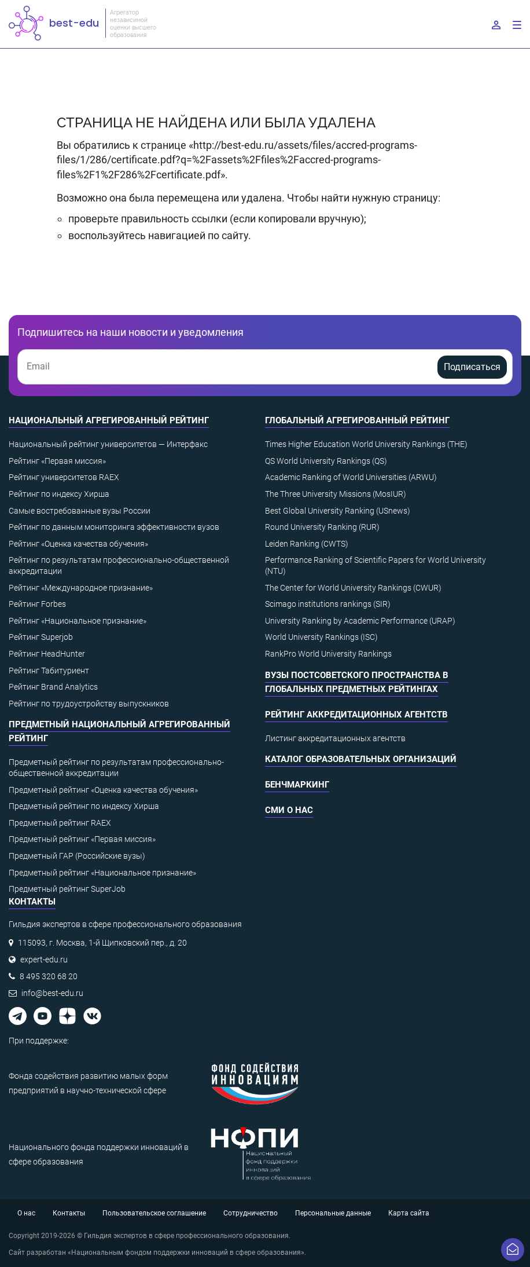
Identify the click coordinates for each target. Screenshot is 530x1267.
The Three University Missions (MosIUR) (335, 494)
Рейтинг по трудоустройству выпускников (89, 703)
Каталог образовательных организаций (361, 759)
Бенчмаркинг (297, 784)
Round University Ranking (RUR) (322, 527)
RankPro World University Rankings (328, 653)
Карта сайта (408, 1213)
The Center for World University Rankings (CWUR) (353, 587)
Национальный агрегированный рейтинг (109, 420)
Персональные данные (333, 1213)
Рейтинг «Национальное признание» (77, 620)
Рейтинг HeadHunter (47, 653)
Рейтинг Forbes (37, 604)
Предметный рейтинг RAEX (60, 822)
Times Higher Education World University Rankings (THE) (366, 444)
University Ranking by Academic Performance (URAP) (360, 620)
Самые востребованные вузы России (79, 510)
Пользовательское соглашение (154, 1213)
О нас (26, 1213)
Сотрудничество (250, 1213)
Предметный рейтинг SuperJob (67, 889)
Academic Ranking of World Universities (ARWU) (351, 477)
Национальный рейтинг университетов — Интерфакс (108, 444)
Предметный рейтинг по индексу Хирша (84, 806)
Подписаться (472, 366)
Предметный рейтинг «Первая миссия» (82, 839)
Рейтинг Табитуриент (49, 670)
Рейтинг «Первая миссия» (57, 461)
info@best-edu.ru (52, 993)
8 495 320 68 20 (49, 976)
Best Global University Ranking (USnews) (337, 510)
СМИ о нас (289, 810)
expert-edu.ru (44, 959)
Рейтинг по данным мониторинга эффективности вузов (114, 527)
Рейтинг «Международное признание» (81, 587)
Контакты (69, 1213)
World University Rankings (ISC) (321, 637)
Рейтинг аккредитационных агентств (356, 714)
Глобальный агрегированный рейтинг (357, 420)
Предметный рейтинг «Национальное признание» (102, 872)
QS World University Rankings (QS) (326, 461)
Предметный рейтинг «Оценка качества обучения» (103, 789)
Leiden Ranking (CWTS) (306, 543)
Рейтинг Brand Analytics (53, 686)
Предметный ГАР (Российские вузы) (77, 855)
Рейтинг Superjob (41, 637)
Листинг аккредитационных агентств (335, 738)
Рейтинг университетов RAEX (64, 477)
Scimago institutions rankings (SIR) (328, 604)
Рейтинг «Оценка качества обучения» (78, 543)
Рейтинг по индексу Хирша (59, 494)
